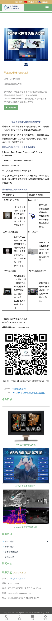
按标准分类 (9, 557)
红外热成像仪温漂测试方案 (25, 527)
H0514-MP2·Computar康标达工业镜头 (28, 393)
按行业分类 (9, 541)
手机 (19, 617)
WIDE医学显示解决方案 (25, 445)
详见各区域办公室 (17, 578)
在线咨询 (11, 107)
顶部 (45, 617)
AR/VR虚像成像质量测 (25, 486)
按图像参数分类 (11, 552)
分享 (6, 617)
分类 (32, 617)
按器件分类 (9, 546)
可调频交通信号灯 (19, 389)
